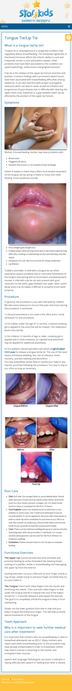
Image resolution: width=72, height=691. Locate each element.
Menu (4, 26)
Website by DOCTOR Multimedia (17, 682)
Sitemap (5, 679)
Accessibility (17, 679)
